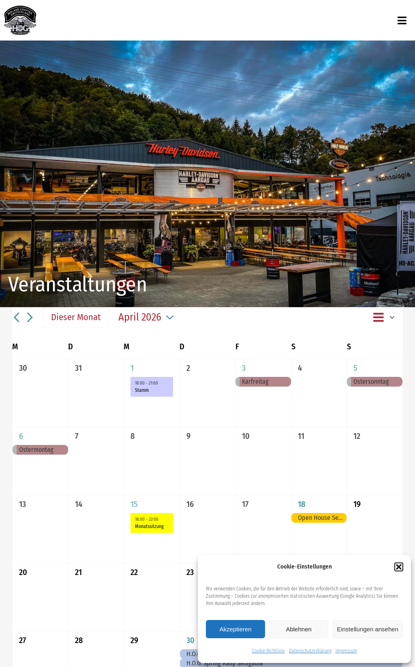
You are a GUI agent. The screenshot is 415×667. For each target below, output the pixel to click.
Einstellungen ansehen (367, 629)
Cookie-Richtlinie (268, 651)
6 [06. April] (21, 436)
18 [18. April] (301, 504)
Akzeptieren (235, 629)
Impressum (346, 651)
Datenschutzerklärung (310, 651)
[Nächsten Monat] (29, 318)
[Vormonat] (16, 318)
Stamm (142, 390)
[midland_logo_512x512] (20, 8)
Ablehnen (298, 629)
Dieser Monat (76, 317)
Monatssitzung (149, 526)
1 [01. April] (132, 368)
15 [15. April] (134, 504)
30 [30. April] (190, 640)
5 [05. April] (355, 368)
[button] (399, 567)
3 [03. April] (244, 368)
